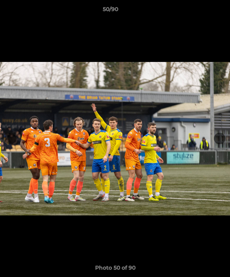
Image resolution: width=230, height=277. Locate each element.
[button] (202, 11)
